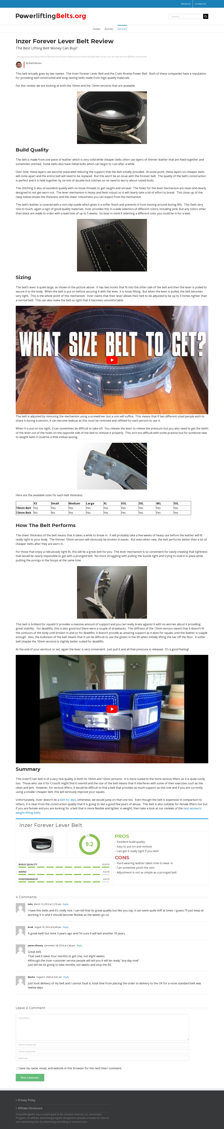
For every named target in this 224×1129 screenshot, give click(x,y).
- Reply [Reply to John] (64, 904)
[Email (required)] (102, 1051)
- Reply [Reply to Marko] (65, 977)
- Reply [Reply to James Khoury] (78, 945)
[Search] (205, 16)
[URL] (102, 1058)
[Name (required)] (102, 1044)
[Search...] (186, 16)
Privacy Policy (26, 1100)
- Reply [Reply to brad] (64, 927)
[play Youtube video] (112, 360)
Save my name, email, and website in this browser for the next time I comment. (70, 1068)
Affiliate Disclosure (30, 1108)
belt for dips (68, 800)
